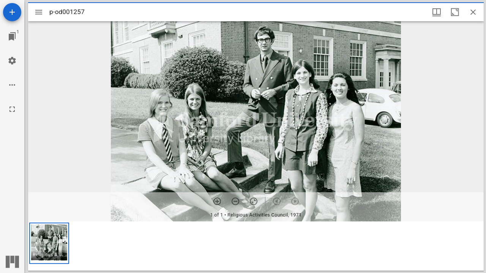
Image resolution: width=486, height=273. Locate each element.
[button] (49, 243)
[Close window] (473, 12)
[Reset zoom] (254, 201)
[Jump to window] (12, 36)
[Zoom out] (235, 201)
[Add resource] (12, 12)
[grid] (256, 246)
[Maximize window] (455, 12)
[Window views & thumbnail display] (437, 12)
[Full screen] (12, 109)
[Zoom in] (217, 201)
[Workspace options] (12, 85)
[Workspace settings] (12, 61)
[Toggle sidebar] (39, 12)
